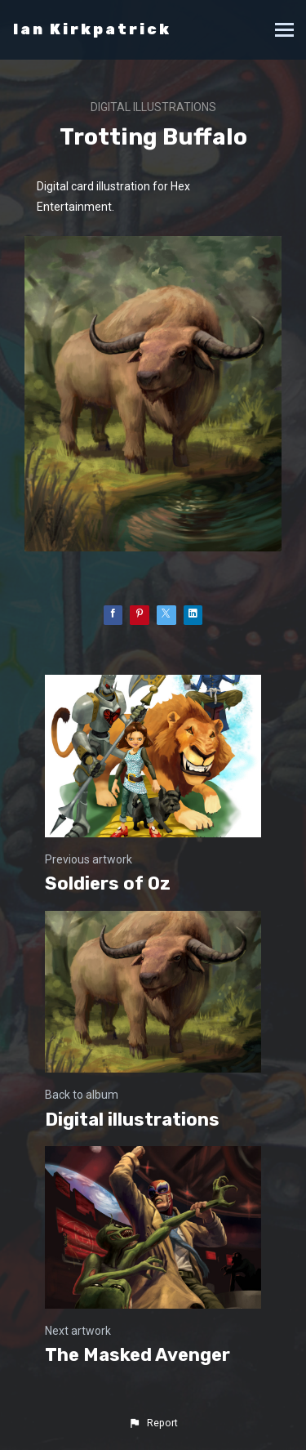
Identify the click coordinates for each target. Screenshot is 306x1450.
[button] (153, 1423)
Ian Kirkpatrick (92, 29)
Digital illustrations (153, 107)
